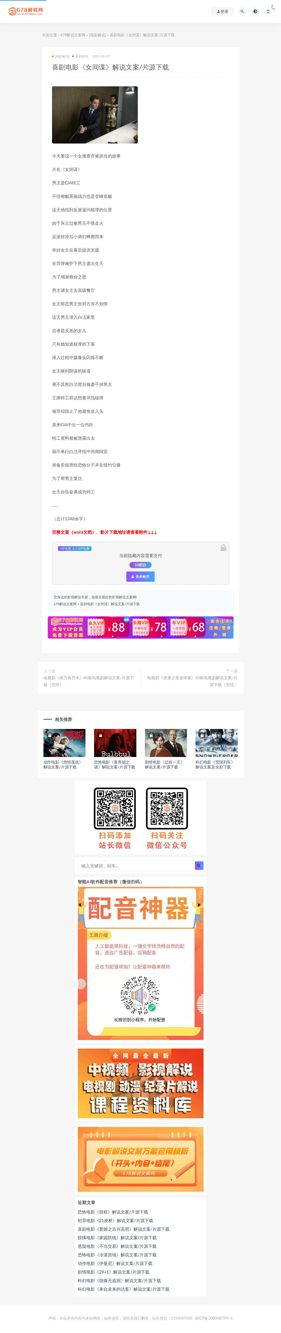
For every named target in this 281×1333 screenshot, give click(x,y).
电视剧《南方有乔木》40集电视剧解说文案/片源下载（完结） (88, 681)
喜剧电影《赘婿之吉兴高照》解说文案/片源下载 (124, 1229)
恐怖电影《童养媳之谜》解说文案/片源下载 (114, 764)
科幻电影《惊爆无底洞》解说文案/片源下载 (119, 1280)
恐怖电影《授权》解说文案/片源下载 (113, 1211)
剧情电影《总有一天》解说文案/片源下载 (164, 764)
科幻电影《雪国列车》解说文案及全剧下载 (215, 764)
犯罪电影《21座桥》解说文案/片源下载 (115, 1220)
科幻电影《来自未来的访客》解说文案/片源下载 (124, 1289)
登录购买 (140, 576)
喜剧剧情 (80, 56)
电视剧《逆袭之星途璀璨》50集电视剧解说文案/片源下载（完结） (192, 681)
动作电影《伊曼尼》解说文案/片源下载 (115, 1263)
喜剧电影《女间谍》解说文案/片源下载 (110, 604)
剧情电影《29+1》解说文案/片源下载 (114, 1271)
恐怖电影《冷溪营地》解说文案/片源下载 (117, 1254)
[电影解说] (97, 35)
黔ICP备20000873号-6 (214, 1318)
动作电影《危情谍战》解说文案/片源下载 (63, 764)
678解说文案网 (73, 35)
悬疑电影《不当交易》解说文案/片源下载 (117, 1246)
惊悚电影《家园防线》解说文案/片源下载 (117, 1237)
